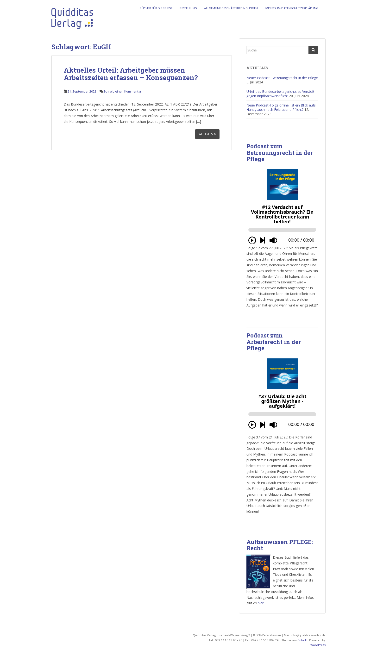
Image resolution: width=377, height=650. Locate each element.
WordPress (318, 645)
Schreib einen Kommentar (122, 91)
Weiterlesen (207, 134)
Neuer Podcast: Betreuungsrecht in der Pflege (282, 77)
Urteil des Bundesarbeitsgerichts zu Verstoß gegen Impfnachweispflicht (280, 93)
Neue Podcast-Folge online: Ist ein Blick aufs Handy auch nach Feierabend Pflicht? (281, 107)
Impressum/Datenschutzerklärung (291, 8)
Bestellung (188, 8)
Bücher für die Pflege (156, 8)
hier (261, 603)
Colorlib (302, 640)
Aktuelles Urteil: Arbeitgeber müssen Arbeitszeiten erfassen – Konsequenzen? (131, 74)
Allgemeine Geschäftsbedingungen (231, 8)
